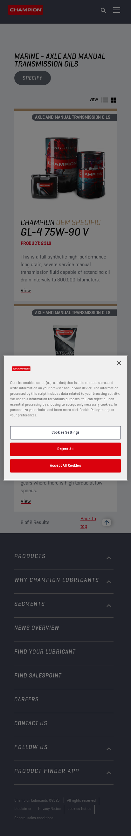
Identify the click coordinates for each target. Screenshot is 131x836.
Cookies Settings (65, 432)
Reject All (65, 449)
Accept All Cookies (65, 466)
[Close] (119, 363)
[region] (65, 417)
